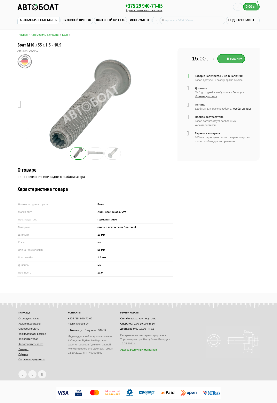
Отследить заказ (28, 318)
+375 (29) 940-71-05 (80, 318)
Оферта (23, 354)
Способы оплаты (240, 108)
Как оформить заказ (30, 344)
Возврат (23, 349)
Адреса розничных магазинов (144, 10)
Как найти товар (28, 339)
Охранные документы (31, 359)
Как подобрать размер (32, 333)
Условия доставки (206, 96)
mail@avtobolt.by (78, 323)
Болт (65, 34)
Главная (22, 34)
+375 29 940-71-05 (144, 5)
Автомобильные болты (45, 34)
